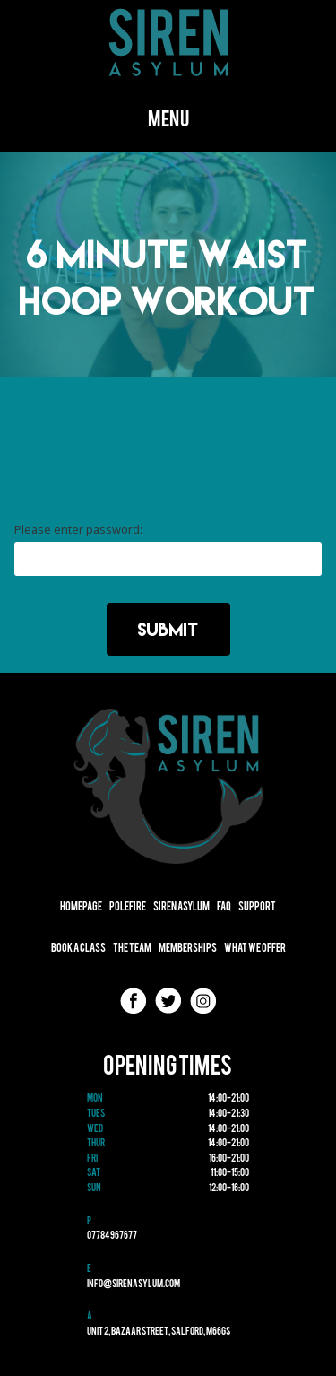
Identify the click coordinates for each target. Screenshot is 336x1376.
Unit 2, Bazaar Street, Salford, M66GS (158, 1332)
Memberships (188, 949)
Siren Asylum (181, 907)
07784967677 (112, 1236)
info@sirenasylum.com (133, 1284)
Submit (168, 629)
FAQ (224, 907)
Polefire (127, 907)
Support (257, 907)
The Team (132, 949)
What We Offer (255, 949)
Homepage (81, 907)
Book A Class (78, 949)
